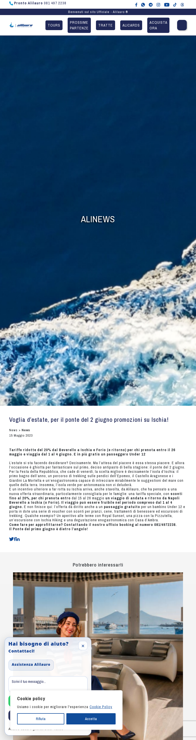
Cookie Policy (101, 707)
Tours (54, 25)
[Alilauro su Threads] (182, 4)
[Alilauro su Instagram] (158, 4)
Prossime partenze (79, 25)
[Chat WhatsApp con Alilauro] (143, 4)
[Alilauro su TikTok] (175, 4)
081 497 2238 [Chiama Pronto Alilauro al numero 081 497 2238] (37, 3)
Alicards (131, 25)
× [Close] (83, 645)
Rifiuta (40, 719)
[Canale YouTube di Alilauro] (166, 4)
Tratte (105, 25)
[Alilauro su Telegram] (151, 4)
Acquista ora (158, 25)
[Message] (48, 684)
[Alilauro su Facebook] (136, 4)
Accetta (91, 719)
